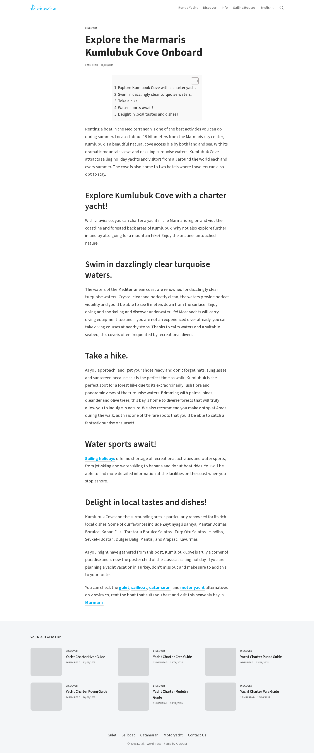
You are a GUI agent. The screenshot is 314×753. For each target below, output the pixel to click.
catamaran (160, 588)
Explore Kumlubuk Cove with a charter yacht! (158, 88)
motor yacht (192, 588)
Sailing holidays (100, 459)
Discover (91, 28)
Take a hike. (128, 101)
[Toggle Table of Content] (193, 81)
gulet (124, 588)
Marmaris (94, 603)
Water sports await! (135, 108)
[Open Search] (281, 7)
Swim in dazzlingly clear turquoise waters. (155, 95)
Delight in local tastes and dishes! (148, 114)
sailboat (139, 588)
